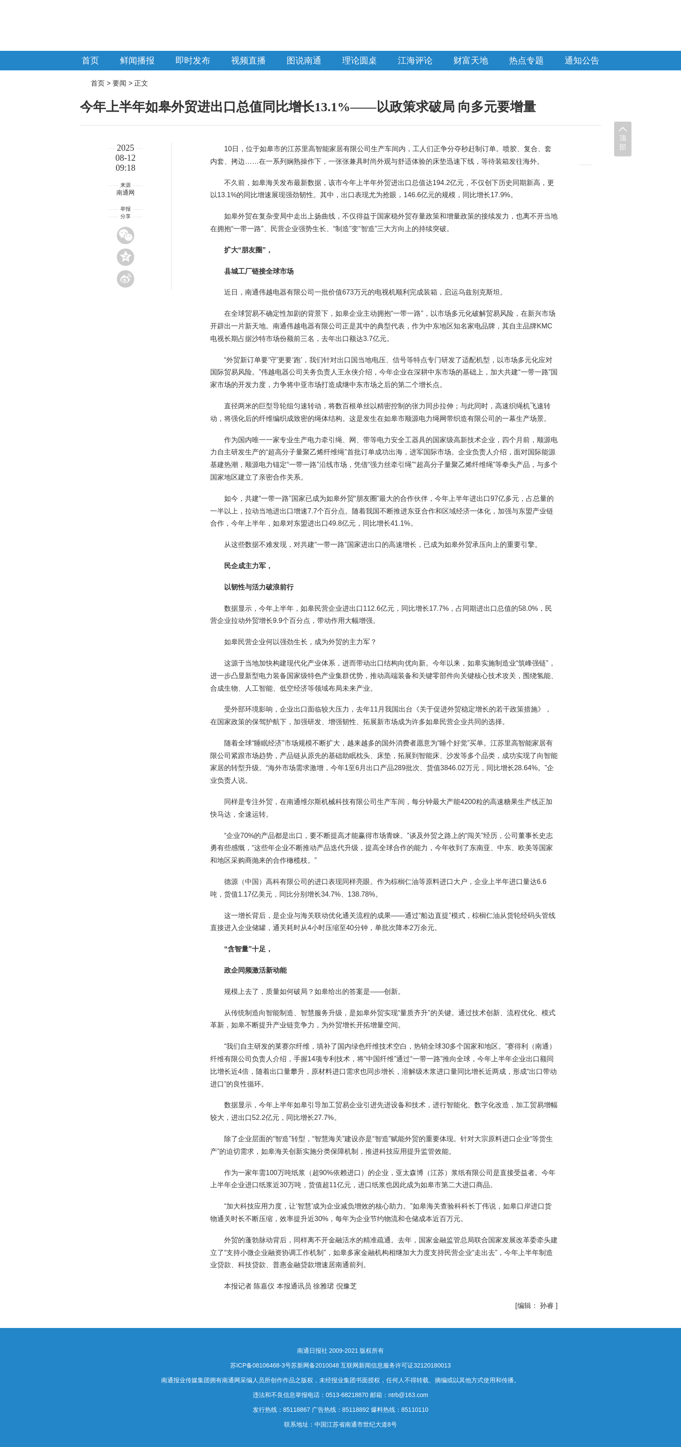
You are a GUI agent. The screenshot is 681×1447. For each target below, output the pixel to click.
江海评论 (415, 60)
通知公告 (582, 60)
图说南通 (304, 60)
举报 (125, 209)
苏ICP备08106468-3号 (260, 1365)
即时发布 (192, 60)
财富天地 (470, 60)
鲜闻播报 (137, 60)
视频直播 (248, 60)
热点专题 (526, 60)
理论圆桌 (359, 60)
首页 (90, 60)
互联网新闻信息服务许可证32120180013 (395, 1365)
